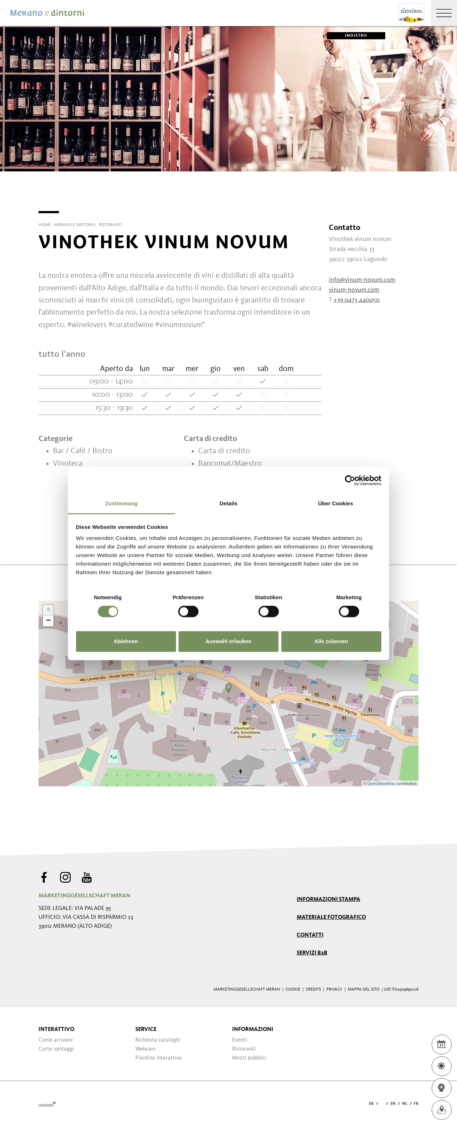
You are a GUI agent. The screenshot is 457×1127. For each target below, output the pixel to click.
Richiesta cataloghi (157, 1040)
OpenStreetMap (381, 783)
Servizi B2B (312, 953)
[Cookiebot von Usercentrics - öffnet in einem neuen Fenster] (350, 480)
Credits (313, 989)
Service (145, 1029)
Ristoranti (244, 1049)
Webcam (145, 1049)
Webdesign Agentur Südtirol (47, 1104)
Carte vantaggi (56, 1049)
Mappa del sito (364, 989)
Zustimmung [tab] (121, 503)
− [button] (48, 621)
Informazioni (252, 1029)
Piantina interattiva (158, 1058)
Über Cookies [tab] (335, 503)
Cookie (293, 989)
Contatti (310, 935)
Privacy (334, 989)
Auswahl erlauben (228, 641)
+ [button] (48, 610)
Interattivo (56, 1029)
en (393, 1104)
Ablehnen (126, 641)
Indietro (347, 35)
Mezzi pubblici (249, 1058)
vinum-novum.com (354, 290)
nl (404, 1104)
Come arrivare (56, 1040)
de (371, 1104)
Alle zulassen (331, 641)
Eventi (239, 1040)
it (382, 1104)
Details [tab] (228, 503)
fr (416, 1104)
